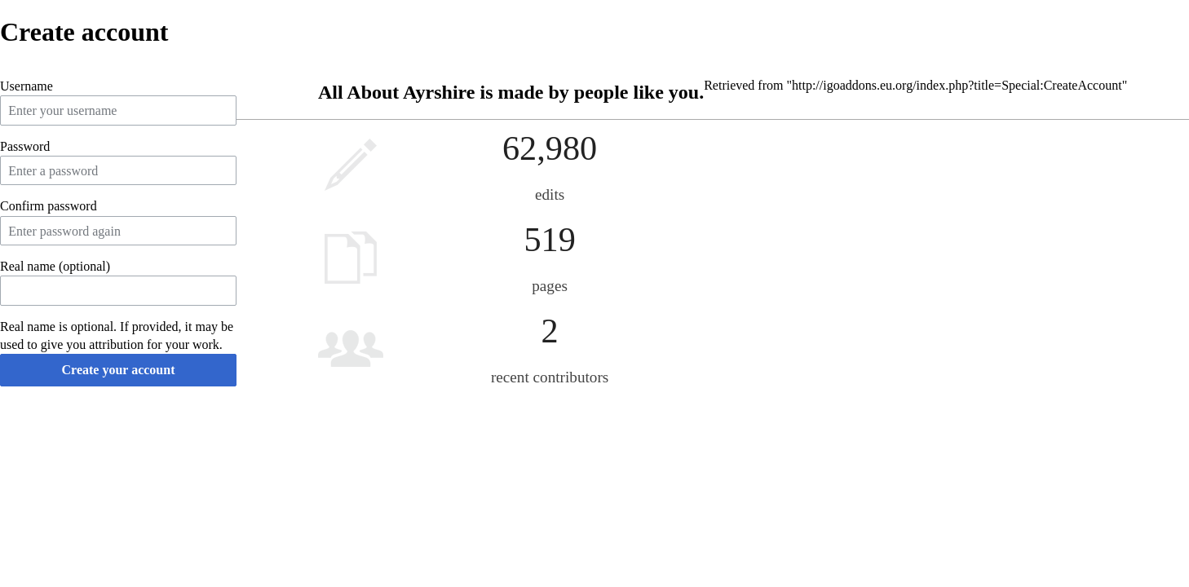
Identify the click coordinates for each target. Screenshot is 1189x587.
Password (25, 146)
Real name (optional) (55, 266)
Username (26, 86)
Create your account (118, 370)
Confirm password (48, 206)
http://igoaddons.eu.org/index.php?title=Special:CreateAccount (957, 85)
